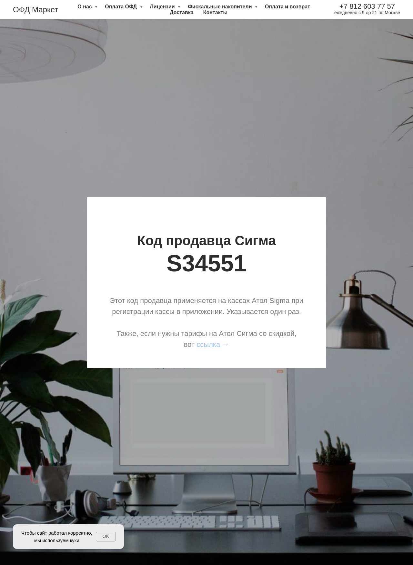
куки (74, 540)
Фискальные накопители (220, 6)
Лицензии (163, 6)
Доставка (182, 12)
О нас (85, 6)
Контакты (215, 12)
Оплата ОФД (121, 6)
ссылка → (212, 344)
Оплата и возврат (287, 6)
